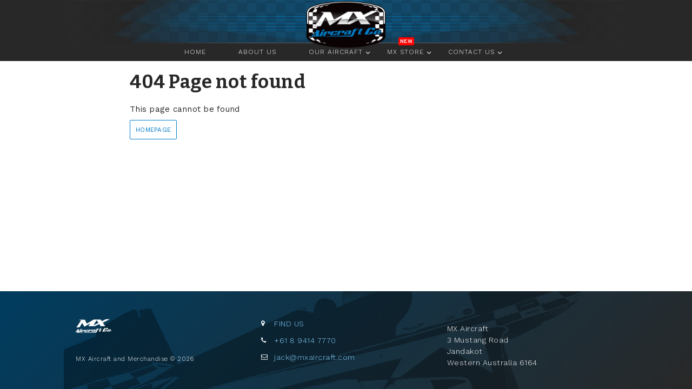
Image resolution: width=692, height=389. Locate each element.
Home (346, 23)
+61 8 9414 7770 (305, 340)
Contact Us (471, 52)
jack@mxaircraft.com (314, 357)
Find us (289, 323)
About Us (257, 52)
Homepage (153, 129)
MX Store (405, 52)
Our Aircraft (336, 52)
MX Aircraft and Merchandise (108, 331)
